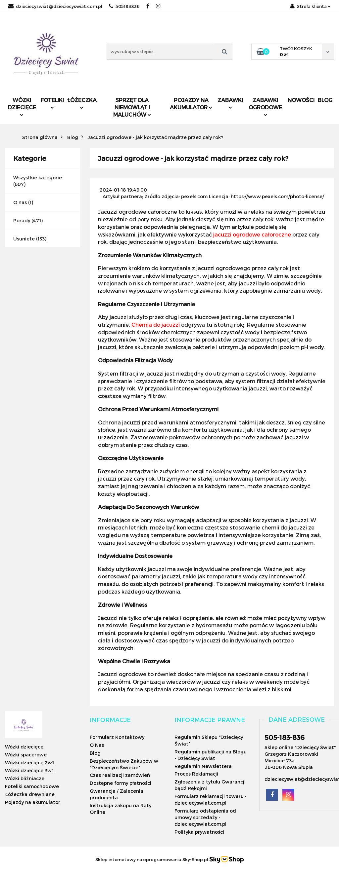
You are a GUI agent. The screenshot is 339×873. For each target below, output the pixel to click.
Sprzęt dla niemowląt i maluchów (132, 107)
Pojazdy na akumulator (191, 103)
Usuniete (24, 238)
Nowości (301, 100)
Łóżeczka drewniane (30, 794)
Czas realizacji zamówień (120, 775)
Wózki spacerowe (26, 754)
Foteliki (52, 103)
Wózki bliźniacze (24, 778)
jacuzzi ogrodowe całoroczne (252, 234)
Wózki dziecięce (22, 106)
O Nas (97, 745)
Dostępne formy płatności (120, 783)
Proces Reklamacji (196, 774)
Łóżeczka (82, 103)
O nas (20, 202)
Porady (21, 220)
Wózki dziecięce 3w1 (29, 770)
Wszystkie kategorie (37, 177)
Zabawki (230, 103)
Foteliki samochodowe (32, 786)
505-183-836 (285, 737)
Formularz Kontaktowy (117, 737)
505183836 (124, 6)
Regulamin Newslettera (203, 766)
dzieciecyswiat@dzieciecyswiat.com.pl (55, 6)
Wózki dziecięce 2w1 (29, 762)
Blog (325, 100)
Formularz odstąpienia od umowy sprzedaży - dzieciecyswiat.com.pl (205, 817)
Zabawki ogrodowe (265, 106)
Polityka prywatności (199, 832)
